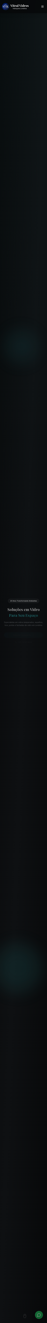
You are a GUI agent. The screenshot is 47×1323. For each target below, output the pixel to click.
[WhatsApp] (39, 1315)
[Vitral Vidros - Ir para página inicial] (15, 6)
